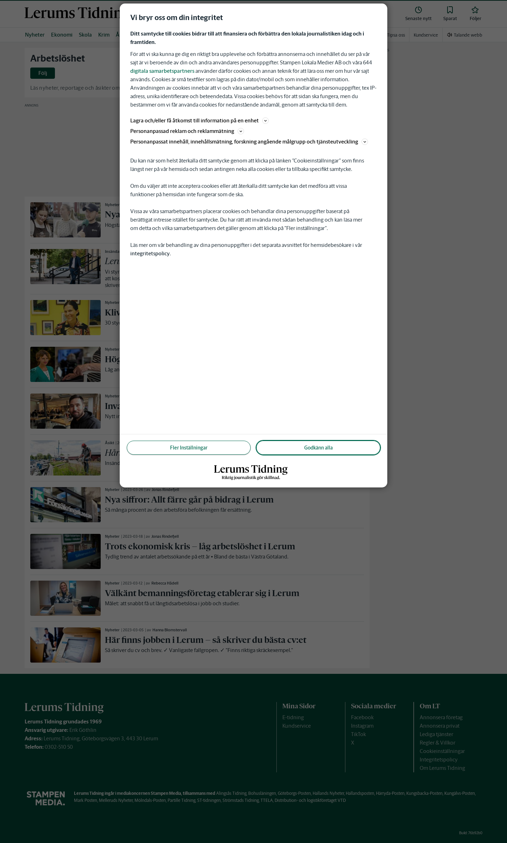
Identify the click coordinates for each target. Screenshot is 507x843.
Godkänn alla (318, 448)
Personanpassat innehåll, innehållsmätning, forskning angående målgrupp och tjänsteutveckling (249, 141)
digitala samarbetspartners (162, 71)
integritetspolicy (150, 253)
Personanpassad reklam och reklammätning (187, 131)
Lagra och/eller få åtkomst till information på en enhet (199, 120)
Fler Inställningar (188, 448)
